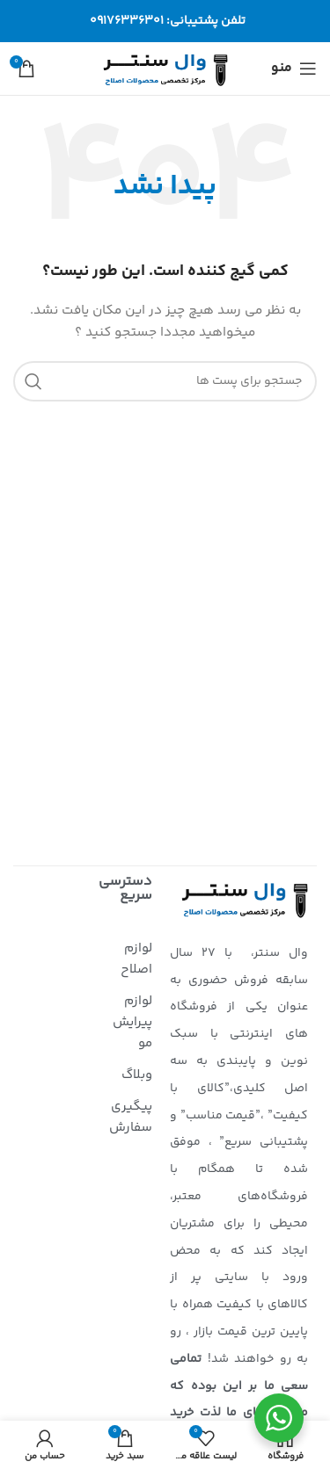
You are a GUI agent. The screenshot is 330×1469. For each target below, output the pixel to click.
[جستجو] (165, 381)
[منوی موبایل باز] (294, 68)
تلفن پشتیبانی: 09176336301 (168, 21)
